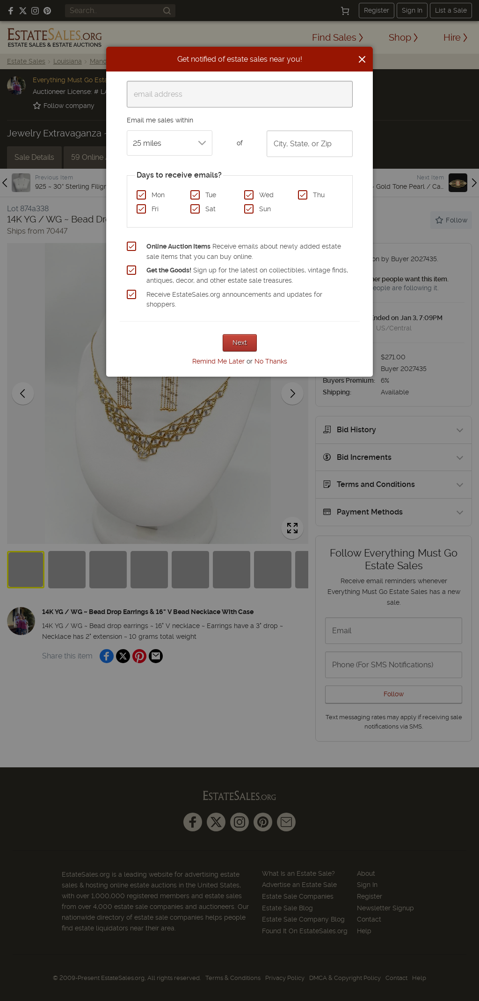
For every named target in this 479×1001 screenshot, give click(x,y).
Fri (155, 209)
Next (239, 342)
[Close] (362, 59)
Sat (210, 209)
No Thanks (270, 361)
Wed (266, 195)
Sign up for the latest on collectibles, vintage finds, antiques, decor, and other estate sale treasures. (247, 275)
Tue (210, 195)
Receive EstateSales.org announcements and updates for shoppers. (234, 299)
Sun (265, 209)
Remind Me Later (218, 361)
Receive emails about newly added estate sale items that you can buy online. (243, 251)
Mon (158, 195)
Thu (319, 195)
